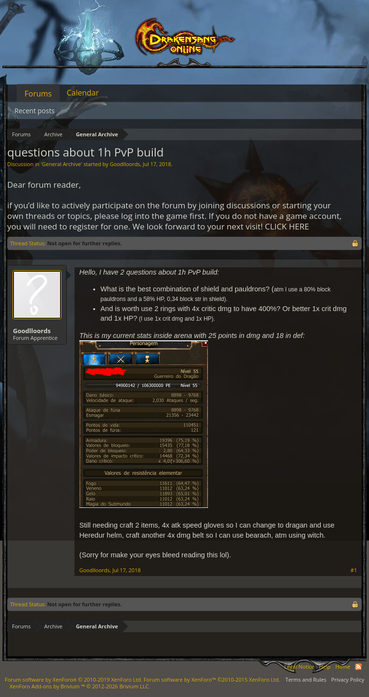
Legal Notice (299, 666)
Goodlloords (125, 164)
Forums (38, 93)
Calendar (83, 92)
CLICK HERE (287, 226)
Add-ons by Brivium (80, 686)
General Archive (61, 164)
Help (325, 666)
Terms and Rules (305, 679)
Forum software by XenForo (73, 679)
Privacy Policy (347, 679)
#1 (354, 570)
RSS (358, 666)
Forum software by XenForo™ (212, 679)
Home (342, 666)
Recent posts (34, 110)
